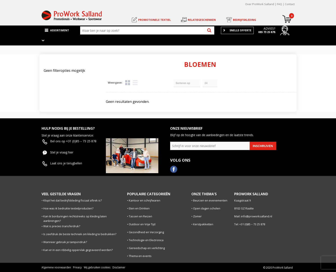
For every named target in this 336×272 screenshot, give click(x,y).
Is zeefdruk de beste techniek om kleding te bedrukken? (79, 234)
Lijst (135, 82)
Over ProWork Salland (259, 4)
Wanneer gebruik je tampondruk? (65, 242)
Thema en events (140, 256)
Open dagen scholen (206, 208)
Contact (290, 4)
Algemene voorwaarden (56, 267)
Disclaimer (118, 267)
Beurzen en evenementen (210, 200)
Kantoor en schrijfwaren (144, 200)
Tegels (127, 82)
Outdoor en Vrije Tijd (142, 224)
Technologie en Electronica (146, 240)
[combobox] (143, 30)
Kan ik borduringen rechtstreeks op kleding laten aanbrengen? (75, 218)
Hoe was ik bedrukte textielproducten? (68, 208)
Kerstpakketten (203, 224)
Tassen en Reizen (140, 216)
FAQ (279, 4)
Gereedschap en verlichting (147, 248)
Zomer (197, 216)
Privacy (77, 267)
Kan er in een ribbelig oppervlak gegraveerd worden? (78, 250)
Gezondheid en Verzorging (146, 232)
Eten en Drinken (139, 208)
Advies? (269, 28)
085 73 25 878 (266, 32)
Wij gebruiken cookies (97, 267)
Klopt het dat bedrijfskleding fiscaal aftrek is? (72, 200)
